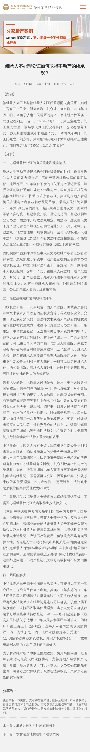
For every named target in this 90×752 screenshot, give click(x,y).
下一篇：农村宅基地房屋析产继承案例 (31, 734)
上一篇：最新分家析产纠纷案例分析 (29, 725)
